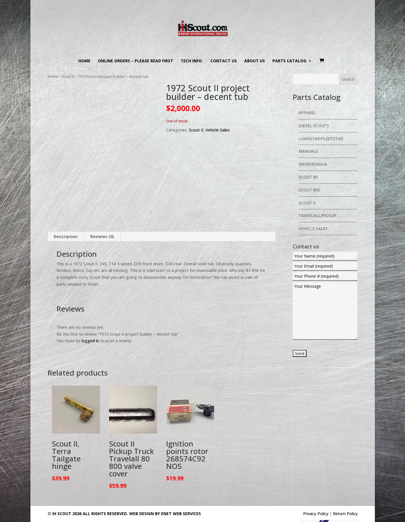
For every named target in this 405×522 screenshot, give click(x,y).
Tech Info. (192, 61)
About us (254, 61)
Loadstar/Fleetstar (321, 138)
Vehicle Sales (218, 130)
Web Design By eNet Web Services (165, 490)
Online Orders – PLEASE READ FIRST (135, 61)
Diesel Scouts (314, 125)
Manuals (308, 151)
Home (84, 61)
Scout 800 (309, 190)
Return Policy (345, 490)
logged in (90, 318)
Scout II (67, 76)
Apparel (307, 112)
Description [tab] (65, 213)
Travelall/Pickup (317, 215)
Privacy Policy (315, 490)
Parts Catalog (289, 61)
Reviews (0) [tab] (102, 213)
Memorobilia (313, 164)
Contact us (223, 61)
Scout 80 (308, 177)
